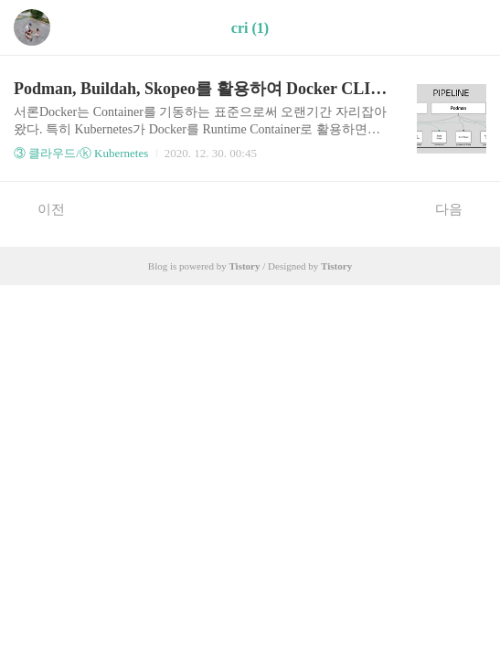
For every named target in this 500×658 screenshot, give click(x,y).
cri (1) (250, 28)
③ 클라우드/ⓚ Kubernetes (81, 153)
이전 (41, 208)
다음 (458, 208)
